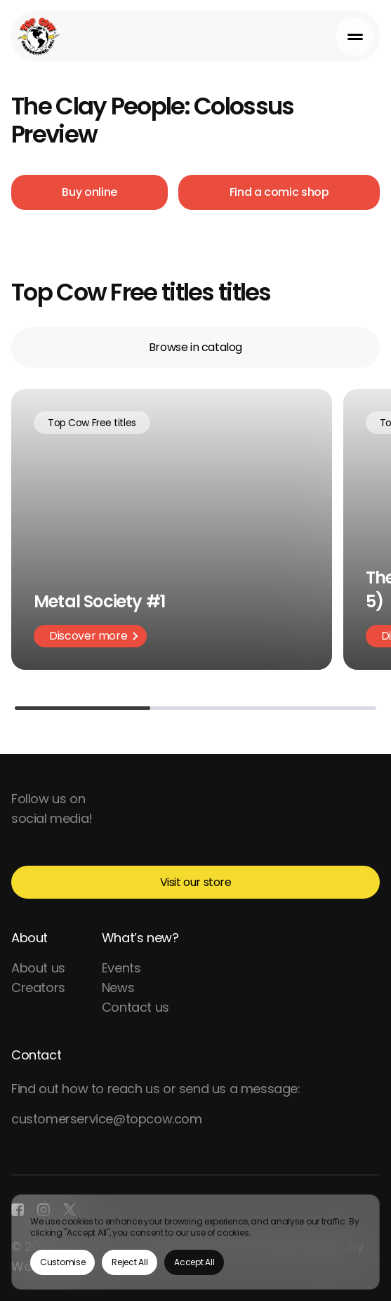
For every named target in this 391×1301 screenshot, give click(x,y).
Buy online (89, 192)
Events (121, 968)
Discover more (93, 636)
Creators (38, 987)
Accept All (194, 1262)
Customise (62, 1262)
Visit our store (196, 882)
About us (38, 968)
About (29, 937)
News (118, 987)
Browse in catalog (195, 347)
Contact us (135, 1007)
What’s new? (140, 937)
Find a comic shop (279, 192)
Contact (36, 1055)
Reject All (129, 1262)
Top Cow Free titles (92, 423)
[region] (195, 1242)
